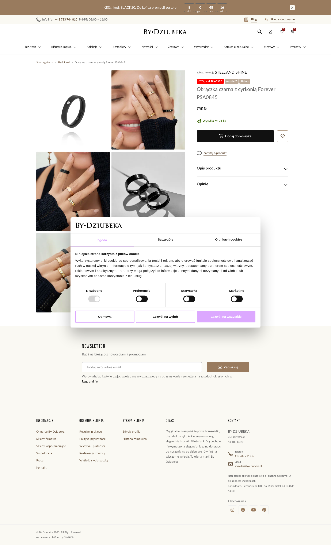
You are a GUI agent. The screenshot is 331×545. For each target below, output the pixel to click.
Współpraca (44, 453)
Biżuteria (33, 47)
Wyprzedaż (204, 47)
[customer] (271, 32)
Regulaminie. (90, 381)
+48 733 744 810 (244, 456)
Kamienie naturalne (239, 47)
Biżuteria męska (64, 47)
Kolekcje (94, 47)
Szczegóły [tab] (165, 239)
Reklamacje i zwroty (92, 453)
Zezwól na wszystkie (226, 316)
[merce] (68, 537)
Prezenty (298, 47)
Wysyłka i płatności (92, 446)
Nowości (149, 47)
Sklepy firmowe (46, 439)
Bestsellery (122, 47)
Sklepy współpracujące (51, 446)
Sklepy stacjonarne (279, 19)
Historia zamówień (135, 439)
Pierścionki (64, 62)
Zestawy (176, 47)
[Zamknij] (292, 7)
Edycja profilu (131, 431)
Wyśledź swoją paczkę (93, 460)
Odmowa (104, 316)
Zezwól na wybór (165, 316)
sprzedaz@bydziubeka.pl (248, 466)
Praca (39, 460)
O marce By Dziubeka (50, 431)
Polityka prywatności (92, 439)
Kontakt (41, 467)
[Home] (165, 31)
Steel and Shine (231, 72)
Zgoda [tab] (102, 240)
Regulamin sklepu (90, 431)
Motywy (272, 47)
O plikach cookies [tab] (228, 239)
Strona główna (44, 62)
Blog (250, 19)
